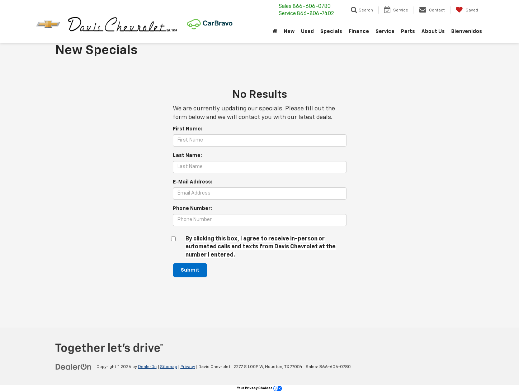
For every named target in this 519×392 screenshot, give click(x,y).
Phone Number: (192, 208)
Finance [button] (359, 31)
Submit (190, 270)
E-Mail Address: (192, 182)
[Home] (274, 31)
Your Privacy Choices (259, 388)
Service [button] (385, 31)
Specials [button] (331, 31)
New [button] (289, 31)
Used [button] (307, 31)
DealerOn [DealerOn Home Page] (147, 367)
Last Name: (187, 155)
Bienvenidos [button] (466, 31)
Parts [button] (408, 31)
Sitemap (168, 367)
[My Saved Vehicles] (466, 10)
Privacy (187, 367)
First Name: (187, 129)
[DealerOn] (73, 366)
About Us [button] (433, 31)
